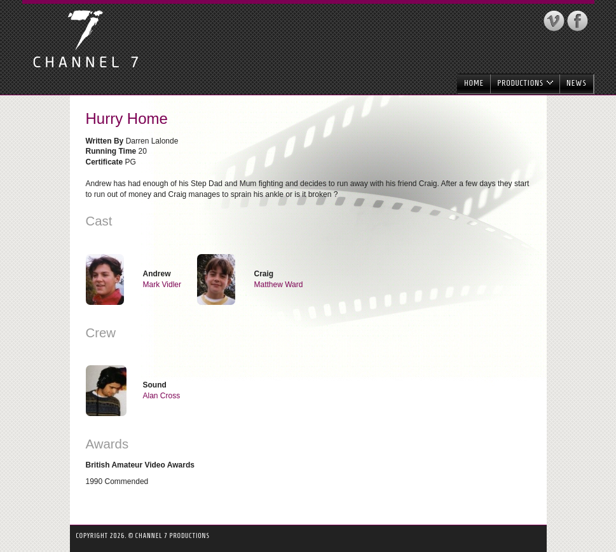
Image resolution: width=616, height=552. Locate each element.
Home (474, 83)
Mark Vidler (162, 284)
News (576, 83)
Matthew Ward (278, 284)
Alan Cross (162, 395)
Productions (525, 83)
